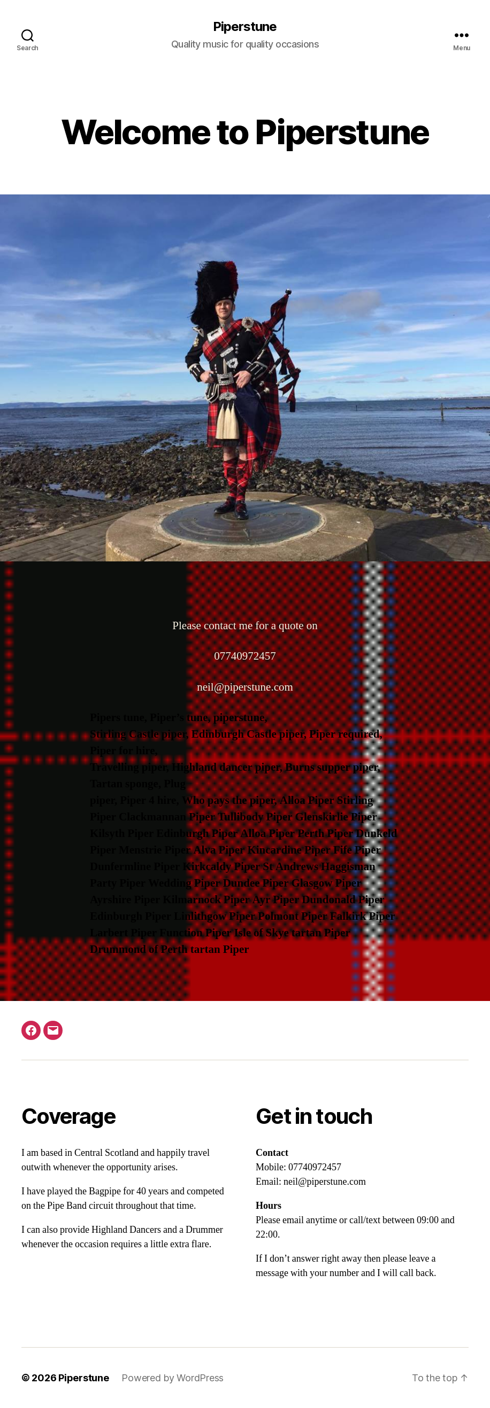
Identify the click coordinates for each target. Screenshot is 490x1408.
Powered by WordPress (172, 1377)
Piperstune (245, 26)
